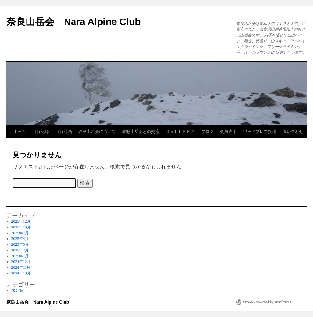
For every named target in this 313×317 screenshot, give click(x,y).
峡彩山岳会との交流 (140, 131)
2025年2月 (20, 250)
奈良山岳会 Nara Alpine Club (73, 21)
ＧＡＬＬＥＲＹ (180, 131)
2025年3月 (20, 244)
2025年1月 (20, 256)
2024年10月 (21, 273)
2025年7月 (20, 233)
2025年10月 (21, 227)
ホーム (19, 131)
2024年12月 (21, 261)
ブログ (207, 131)
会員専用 (228, 131)
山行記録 (40, 131)
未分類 (17, 290)
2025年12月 (21, 221)
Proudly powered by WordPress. (267, 302)
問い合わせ (293, 131)
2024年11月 (21, 267)
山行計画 (63, 131)
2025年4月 (20, 238)
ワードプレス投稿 (259, 131)
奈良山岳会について (97, 131)
